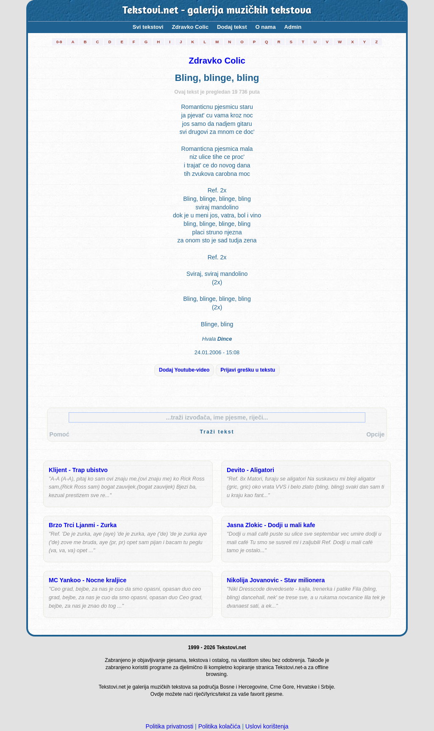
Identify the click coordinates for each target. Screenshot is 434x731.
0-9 (59, 41)
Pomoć (60, 434)
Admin (292, 27)
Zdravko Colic (190, 27)
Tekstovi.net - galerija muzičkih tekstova (217, 11)
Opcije (375, 434)
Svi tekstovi (148, 27)
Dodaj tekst (232, 27)
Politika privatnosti (169, 726)
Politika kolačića (219, 726)
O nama (266, 27)
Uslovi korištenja (267, 726)
